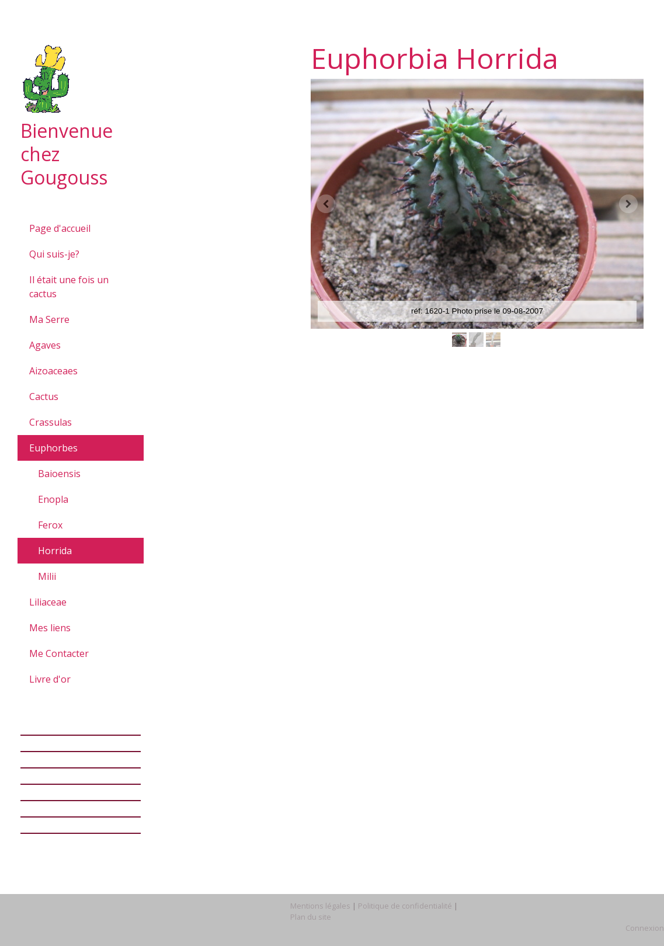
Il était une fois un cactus (69, 286)
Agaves (45, 345)
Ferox (50, 525)
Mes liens (50, 627)
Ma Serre (49, 319)
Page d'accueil (60, 228)
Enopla (53, 499)
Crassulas (50, 422)
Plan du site (310, 917)
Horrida (55, 550)
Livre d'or (50, 679)
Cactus (43, 396)
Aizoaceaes (53, 370)
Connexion (644, 928)
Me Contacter (59, 653)
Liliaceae (48, 602)
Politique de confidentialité (405, 905)
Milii (47, 576)
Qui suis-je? (54, 254)
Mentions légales (320, 905)
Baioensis (59, 473)
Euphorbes (53, 447)
